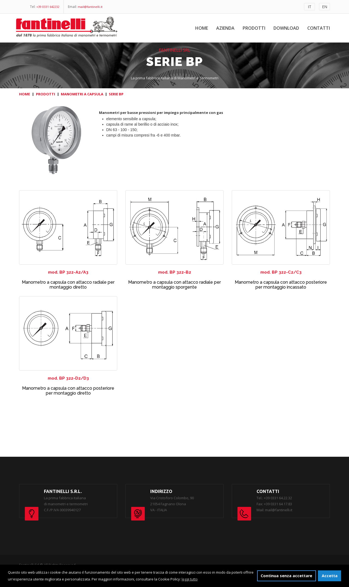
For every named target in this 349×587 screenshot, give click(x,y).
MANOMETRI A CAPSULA (82, 94)
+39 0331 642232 (47, 7)
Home (201, 28)
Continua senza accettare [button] (286, 575)
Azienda (225, 28)
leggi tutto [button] (190, 579)
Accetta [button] (330, 575)
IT (309, 6)
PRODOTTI (45, 94)
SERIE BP (116, 94)
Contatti (318, 28)
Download (286, 28)
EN (324, 6)
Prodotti (254, 28)
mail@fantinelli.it (90, 7)
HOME (24, 94)
